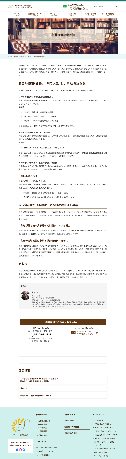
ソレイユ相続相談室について (104, 442)
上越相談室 (42, 425)
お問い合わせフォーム (45, 445)
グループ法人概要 (100, 446)
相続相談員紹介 (43, 429)
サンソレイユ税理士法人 (103, 421)
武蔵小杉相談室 (44, 415)
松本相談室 (42, 421)
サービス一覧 (69, 414)
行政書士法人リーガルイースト (106, 425)
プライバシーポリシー (101, 450)
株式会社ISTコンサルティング (105, 428)
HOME (10, 56)
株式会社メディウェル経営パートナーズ (106, 437)
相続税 (67, 39)
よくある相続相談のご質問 (47, 441)
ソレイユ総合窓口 (43, 449)
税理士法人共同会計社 (102, 418)
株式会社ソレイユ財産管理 (104, 432)
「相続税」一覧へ (63, 360)
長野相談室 (42, 418)
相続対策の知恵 (19, 56)
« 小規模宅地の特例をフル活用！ (33, 360)
